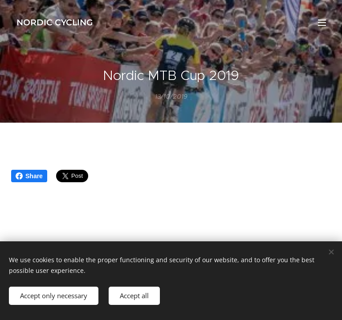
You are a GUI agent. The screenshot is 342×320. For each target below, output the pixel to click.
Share (29, 176)
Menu (322, 22)
